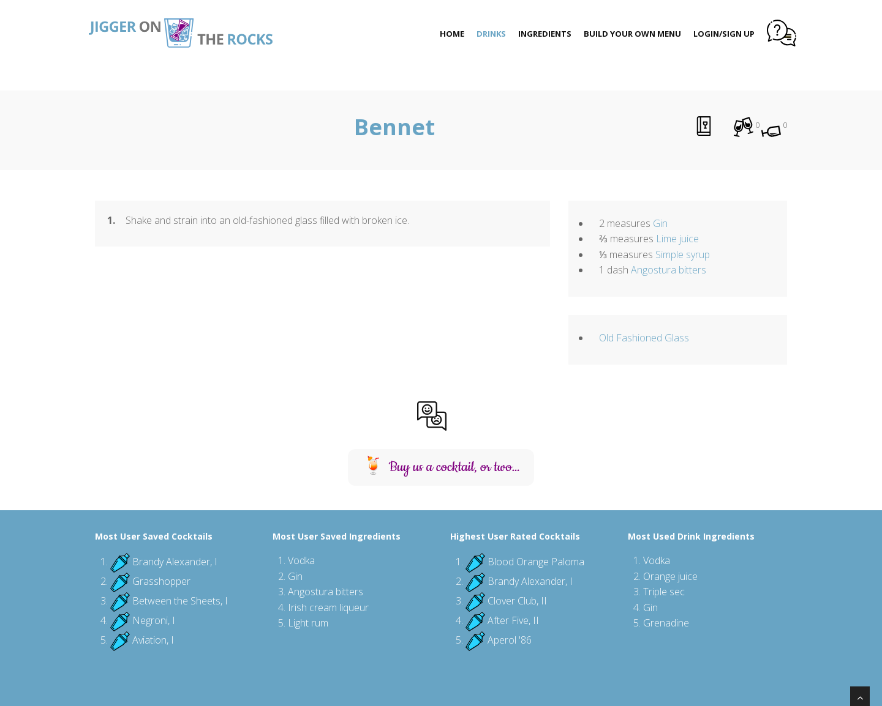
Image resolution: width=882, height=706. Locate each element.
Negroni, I (153, 620)
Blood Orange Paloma (536, 561)
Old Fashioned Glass (644, 337)
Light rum (308, 623)
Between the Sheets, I (180, 601)
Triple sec (664, 591)
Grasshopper (161, 581)
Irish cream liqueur (328, 607)
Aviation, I (153, 640)
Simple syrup (682, 254)
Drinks (491, 33)
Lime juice (677, 238)
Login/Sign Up (724, 33)
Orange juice (670, 576)
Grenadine (666, 623)
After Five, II (513, 620)
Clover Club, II (517, 601)
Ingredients (544, 33)
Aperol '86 (510, 640)
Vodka (301, 560)
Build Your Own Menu (632, 33)
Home (452, 33)
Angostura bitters (668, 270)
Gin (660, 223)
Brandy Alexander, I (174, 561)
